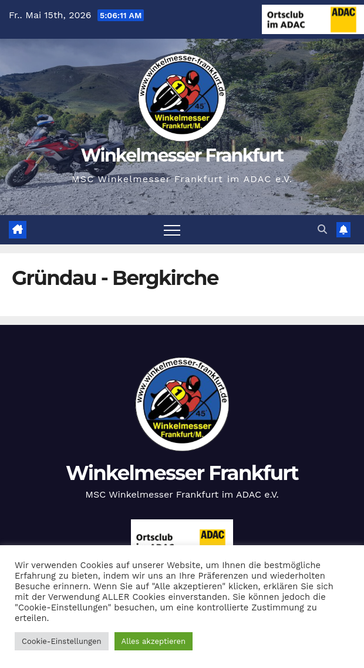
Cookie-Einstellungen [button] (62, 641)
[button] (322, 229)
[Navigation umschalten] (172, 230)
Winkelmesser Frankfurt (182, 155)
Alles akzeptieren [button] (154, 641)
